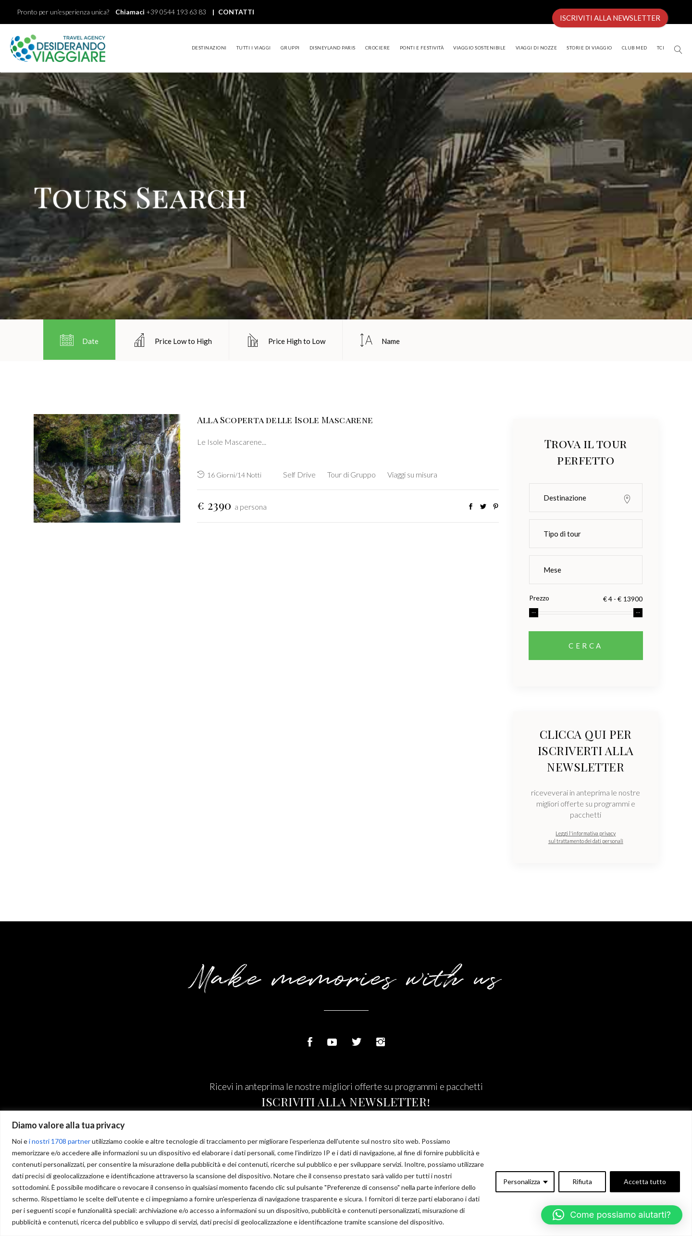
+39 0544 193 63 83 (176, 12)
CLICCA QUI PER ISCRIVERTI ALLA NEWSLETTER (586, 750)
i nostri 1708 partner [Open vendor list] (59, 1141)
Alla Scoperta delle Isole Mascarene (285, 420)
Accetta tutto (645, 1181)
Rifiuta (582, 1181)
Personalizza (521, 1181)
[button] (611, 1214)
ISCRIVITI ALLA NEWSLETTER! (345, 1101)
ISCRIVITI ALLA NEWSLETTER (610, 17)
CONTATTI (235, 12)
